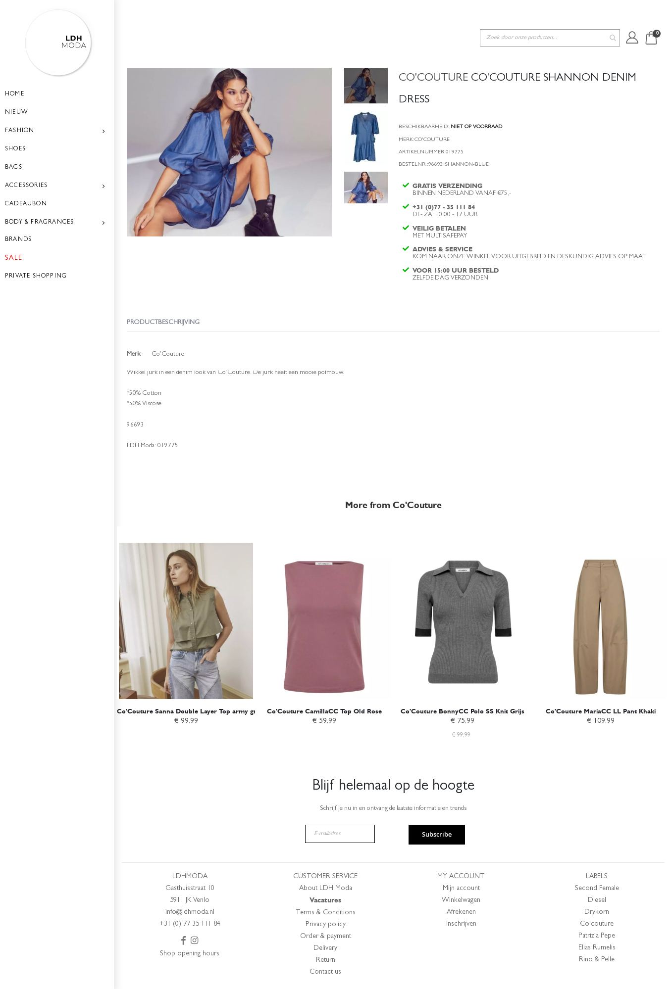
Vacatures (325, 900)
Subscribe (437, 834)
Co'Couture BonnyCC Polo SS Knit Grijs (462, 709)
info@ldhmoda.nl (189, 912)
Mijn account (461, 888)
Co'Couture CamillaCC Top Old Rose (324, 709)
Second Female (597, 888)
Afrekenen (461, 912)
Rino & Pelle (597, 959)
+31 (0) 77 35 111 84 (189, 924)
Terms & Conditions (326, 912)
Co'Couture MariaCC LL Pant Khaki (601, 709)
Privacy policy (326, 924)
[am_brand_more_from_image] (186, 611)
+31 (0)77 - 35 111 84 (445, 189)
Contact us (325, 972)
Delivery (325, 948)
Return (325, 960)
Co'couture (597, 924)
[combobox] (550, 14)
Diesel (597, 900)
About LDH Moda (325, 888)
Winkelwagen (461, 900)
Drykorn (596, 912)
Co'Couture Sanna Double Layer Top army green (192, 709)
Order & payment (325, 936)
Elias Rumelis (597, 947)
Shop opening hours (189, 953)
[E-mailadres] (340, 834)
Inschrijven (461, 924)
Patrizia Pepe (596, 936)
